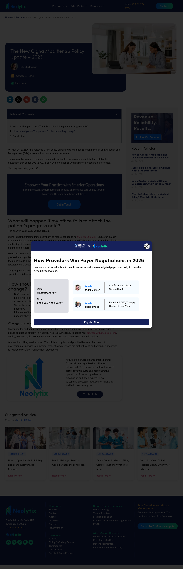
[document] (91, 284)
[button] (146, 246)
